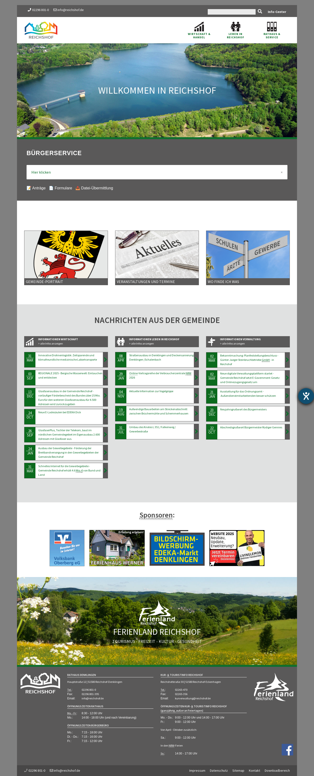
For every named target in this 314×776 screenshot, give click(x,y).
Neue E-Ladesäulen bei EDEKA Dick (59, 412)
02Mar (212, 358)
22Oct (212, 430)
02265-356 (181, 694)
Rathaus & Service (272, 30)
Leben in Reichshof (235, 30)
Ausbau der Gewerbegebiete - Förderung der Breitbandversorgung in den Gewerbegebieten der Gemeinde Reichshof (68, 452)
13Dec (30, 394)
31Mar (30, 358)
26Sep (30, 433)
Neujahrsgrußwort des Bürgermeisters (243, 409)
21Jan (212, 394)
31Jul (121, 429)
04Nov (121, 394)
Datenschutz (219, 770)
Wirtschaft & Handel (199, 30)
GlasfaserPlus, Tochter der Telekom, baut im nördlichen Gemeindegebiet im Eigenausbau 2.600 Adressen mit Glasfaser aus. (69, 434)
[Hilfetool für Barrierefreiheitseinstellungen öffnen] (306, 396)
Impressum (197, 770)
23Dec (212, 412)
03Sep (30, 376)
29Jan (121, 376)
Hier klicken (157, 172)
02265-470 (181, 689)
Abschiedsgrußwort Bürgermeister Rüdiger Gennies (251, 427)
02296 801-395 (90, 694)
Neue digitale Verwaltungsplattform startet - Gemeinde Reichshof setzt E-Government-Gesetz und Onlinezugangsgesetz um (250, 378)
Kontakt (254, 770)
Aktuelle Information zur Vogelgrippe (151, 391)
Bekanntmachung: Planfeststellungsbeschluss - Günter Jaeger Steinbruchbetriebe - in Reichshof (249, 360)
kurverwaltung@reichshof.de (193, 698)
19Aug (121, 412)
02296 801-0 (40, 10)
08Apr (121, 358)
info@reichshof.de (68, 10)
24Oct (30, 415)
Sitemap (238, 770)
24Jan (30, 451)
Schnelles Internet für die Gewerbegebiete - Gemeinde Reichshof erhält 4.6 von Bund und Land (69, 470)
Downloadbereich (277, 770)
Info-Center (277, 12)
